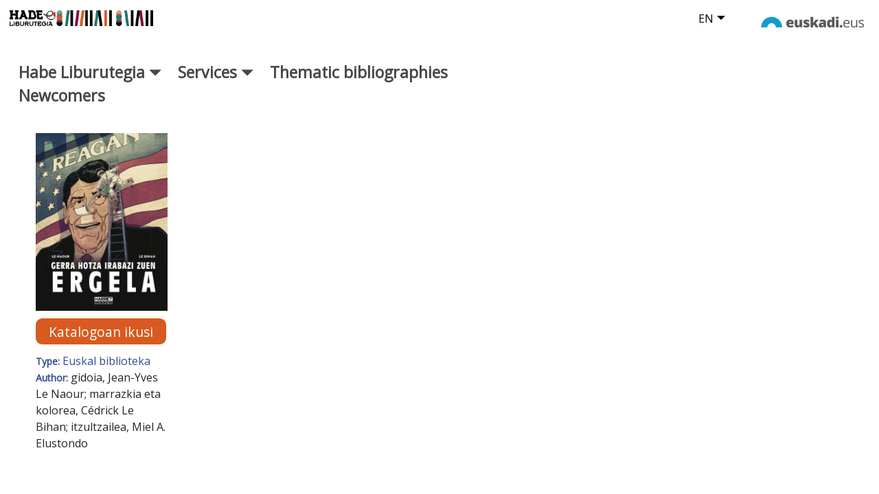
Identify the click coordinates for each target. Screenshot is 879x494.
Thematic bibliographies (359, 82)
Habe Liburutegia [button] (90, 82)
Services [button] (215, 82)
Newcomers (62, 106)
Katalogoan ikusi (101, 341)
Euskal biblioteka (106, 370)
